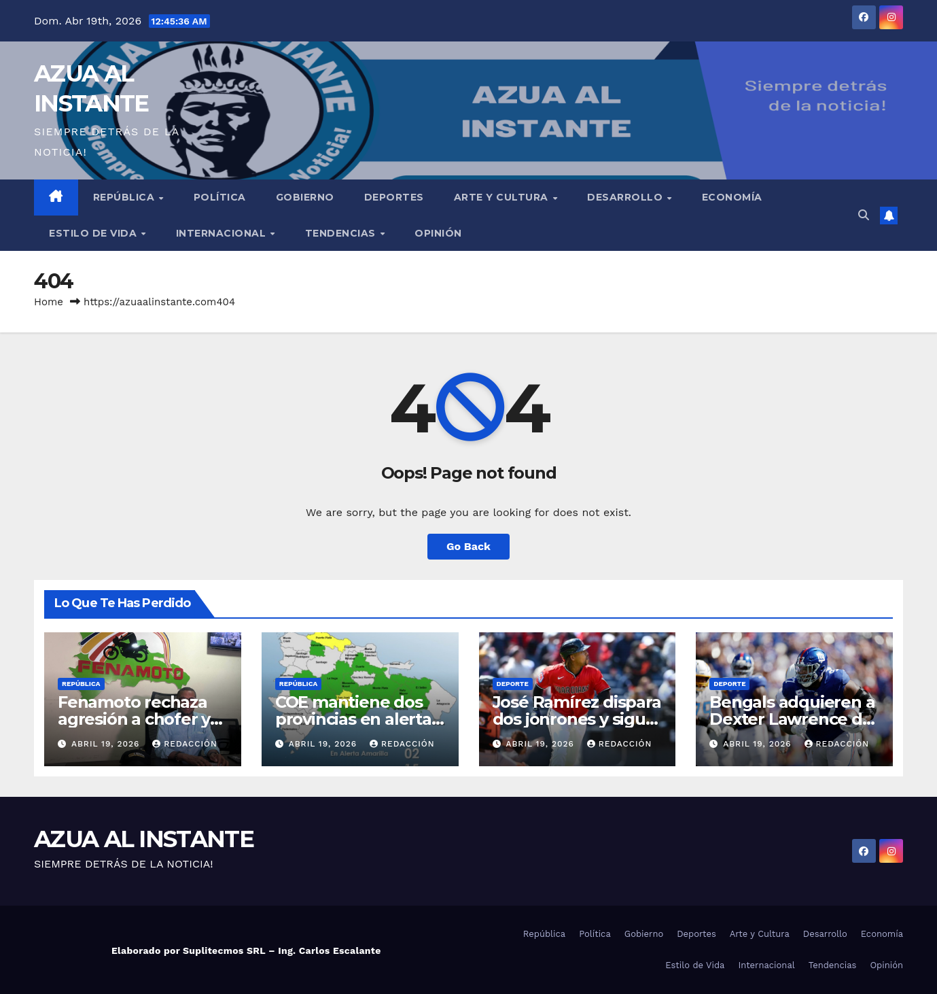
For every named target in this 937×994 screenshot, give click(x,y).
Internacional (222, 233)
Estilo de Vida (94, 233)
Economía (732, 197)
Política (220, 197)
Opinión (438, 233)
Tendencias (342, 233)
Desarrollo (626, 197)
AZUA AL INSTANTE (143, 839)
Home (48, 302)
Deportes (394, 197)
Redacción (184, 744)
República (125, 197)
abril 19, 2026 (107, 744)
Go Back (468, 546)
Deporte (513, 683)
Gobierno (305, 197)
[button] (863, 215)
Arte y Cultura (503, 197)
